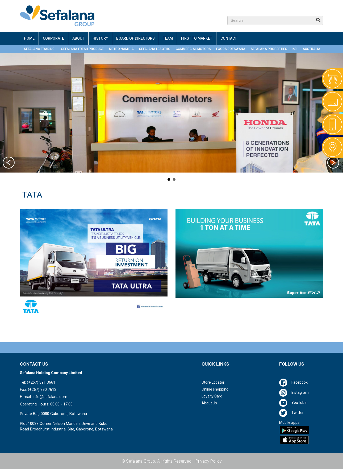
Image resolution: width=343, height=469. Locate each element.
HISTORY (100, 38)
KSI (294, 49)
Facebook (299, 382)
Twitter (297, 413)
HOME (29, 38)
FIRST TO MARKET (196, 38)
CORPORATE (53, 38)
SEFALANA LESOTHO (154, 49)
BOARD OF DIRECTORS (135, 38)
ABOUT (78, 38)
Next (333, 163)
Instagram (300, 392)
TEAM (168, 38)
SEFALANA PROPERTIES (269, 49)
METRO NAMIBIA (121, 49)
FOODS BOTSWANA (230, 49)
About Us (209, 403)
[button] (275, 20)
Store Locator (213, 382)
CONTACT (228, 38)
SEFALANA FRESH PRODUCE (82, 49)
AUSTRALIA (311, 49)
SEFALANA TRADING (39, 49)
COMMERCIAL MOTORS (193, 49)
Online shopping (215, 389)
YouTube (299, 402)
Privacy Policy (208, 461)
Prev (9, 163)
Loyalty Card (212, 396)
